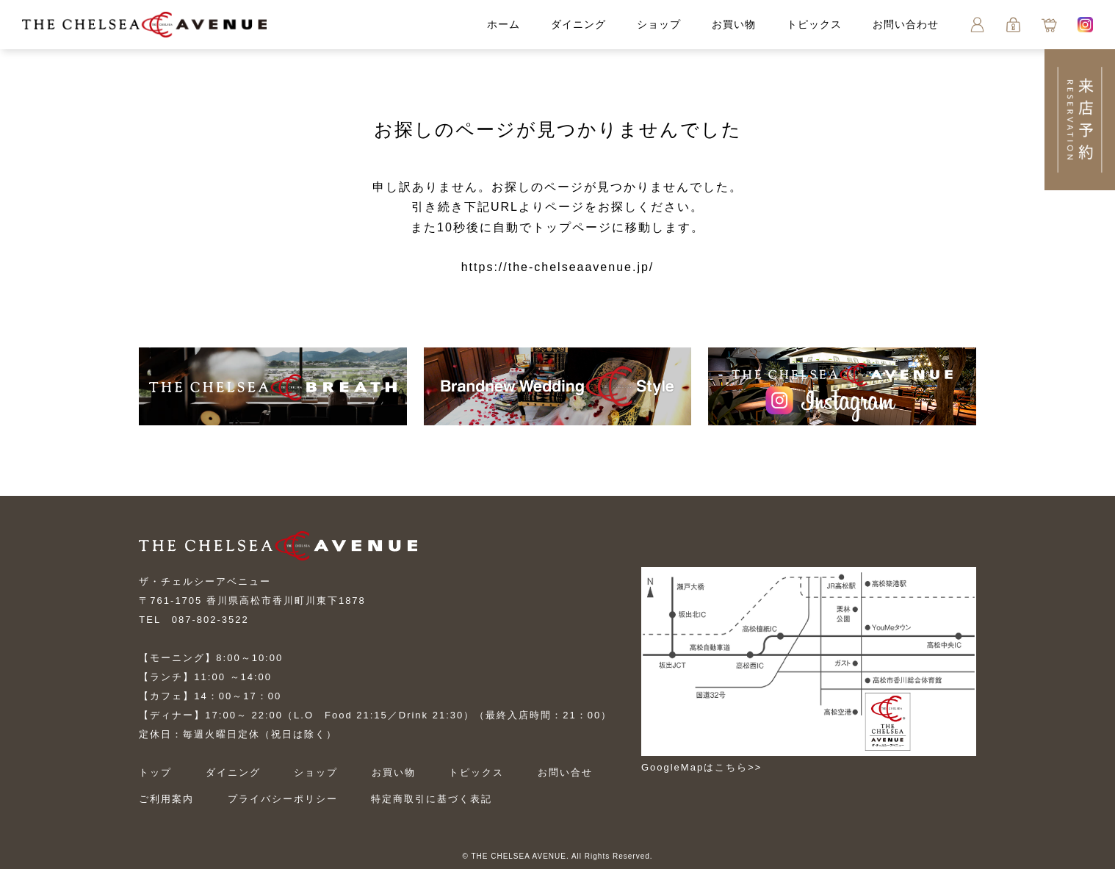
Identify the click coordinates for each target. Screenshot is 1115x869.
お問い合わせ (906, 24)
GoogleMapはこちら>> (701, 767)
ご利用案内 (166, 798)
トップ (155, 772)
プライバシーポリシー (283, 798)
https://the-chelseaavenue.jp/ (557, 267)
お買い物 (734, 24)
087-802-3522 (210, 619)
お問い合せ (565, 772)
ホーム (503, 24)
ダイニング (578, 24)
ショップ (659, 24)
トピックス (814, 24)
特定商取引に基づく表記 (431, 798)
